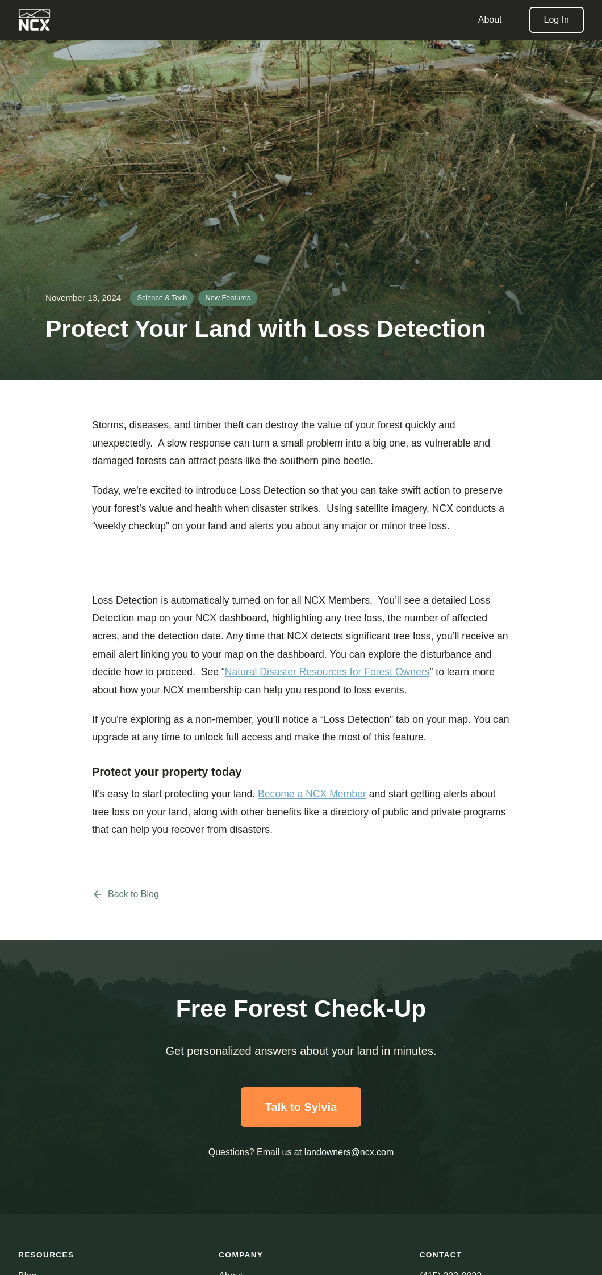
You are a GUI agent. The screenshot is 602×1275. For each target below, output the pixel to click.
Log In (556, 19)
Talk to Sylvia (301, 1107)
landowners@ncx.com (349, 1152)
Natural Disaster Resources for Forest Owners (327, 672)
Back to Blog (125, 894)
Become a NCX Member (312, 793)
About (490, 19)
